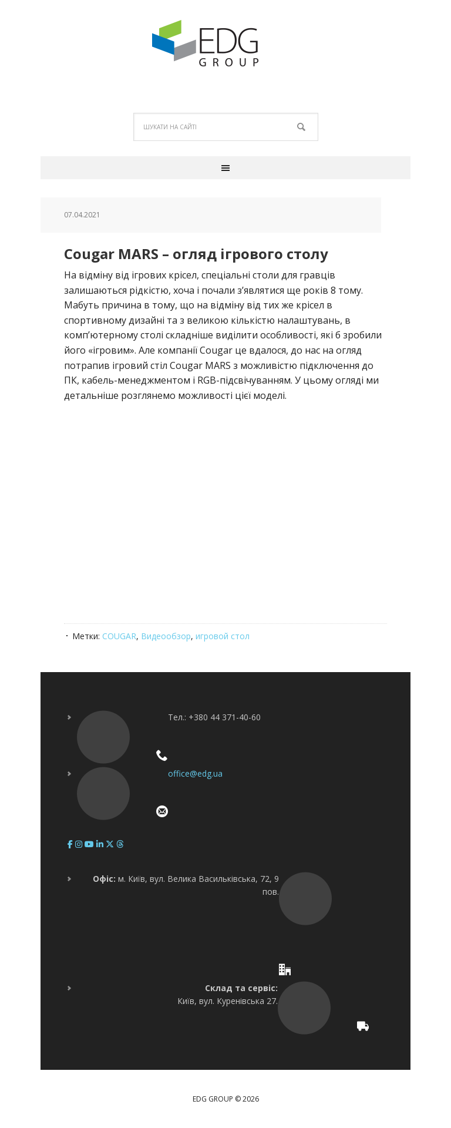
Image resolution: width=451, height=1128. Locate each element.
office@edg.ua (195, 773)
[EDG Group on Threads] (119, 844)
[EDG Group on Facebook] (71, 844)
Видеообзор (166, 636)
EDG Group (225, 43)
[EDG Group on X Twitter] (111, 844)
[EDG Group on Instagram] (80, 844)
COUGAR (119, 636)
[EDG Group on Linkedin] (101, 844)
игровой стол (223, 636)
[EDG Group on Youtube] (90, 844)
